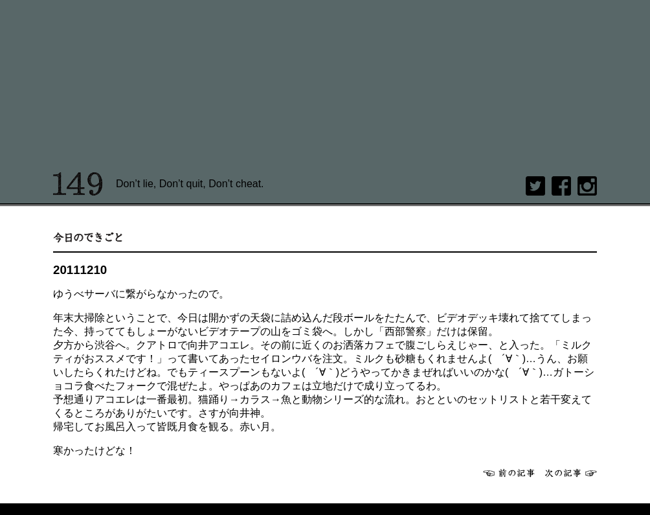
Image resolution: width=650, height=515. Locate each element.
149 (78, 184)
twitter (535, 186)
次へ (571, 472)
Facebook (561, 186)
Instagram (587, 186)
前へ (509, 472)
